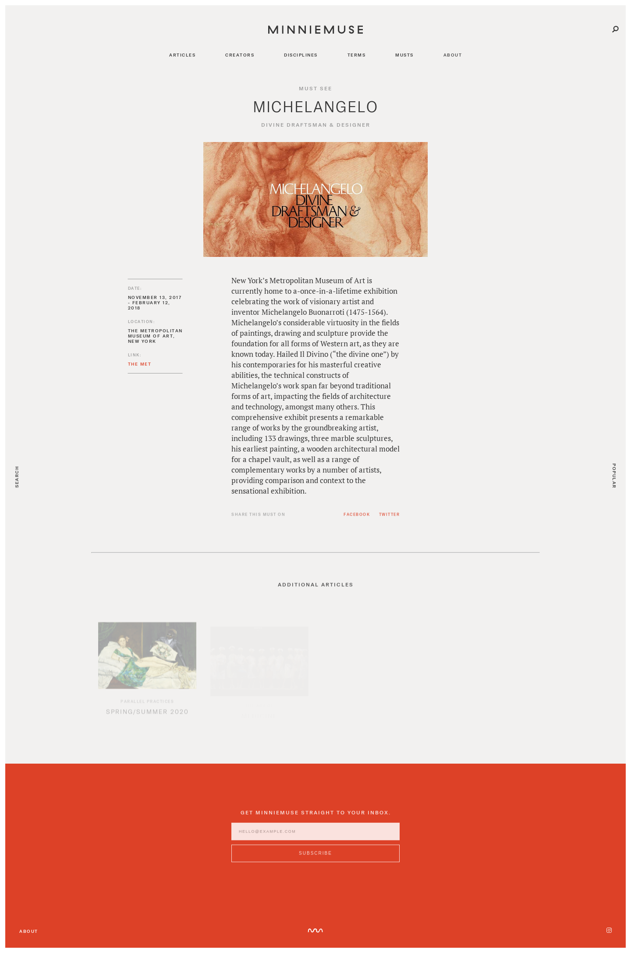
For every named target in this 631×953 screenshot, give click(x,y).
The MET (140, 363)
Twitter (389, 518)
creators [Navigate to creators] (239, 54)
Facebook (357, 518)
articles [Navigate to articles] (182, 54)
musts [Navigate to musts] (404, 54)
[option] (147, 672)
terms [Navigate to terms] (356, 54)
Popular (614, 476)
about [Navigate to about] (452, 54)
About (28, 931)
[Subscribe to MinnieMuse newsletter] (315, 857)
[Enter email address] (315, 835)
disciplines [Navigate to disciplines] (301, 54)
